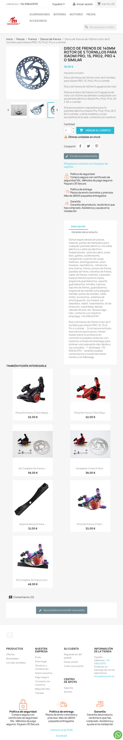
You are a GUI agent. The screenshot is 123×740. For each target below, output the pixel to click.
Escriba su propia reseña (81, 156)
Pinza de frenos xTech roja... (90, 412)
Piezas (91, 14)
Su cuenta (71, 648)
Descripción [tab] (78, 226)
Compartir (80, 146)
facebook (61, 735)
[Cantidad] (68, 130)
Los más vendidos (16, 662)
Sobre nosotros (44, 673)
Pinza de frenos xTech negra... (33, 412)
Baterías (59, 14)
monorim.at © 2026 (61, 730)
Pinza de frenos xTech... (90, 524)
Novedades (12, 658)
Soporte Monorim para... (32, 524)
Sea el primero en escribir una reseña (61, 610)
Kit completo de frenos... (33, 468)
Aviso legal (40, 661)
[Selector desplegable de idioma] (59, 4)
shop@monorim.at (104, 676)
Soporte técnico (68, 689)
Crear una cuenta (73, 666)
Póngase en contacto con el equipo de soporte (86, 165)
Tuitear (88, 146)
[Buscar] (100, 27)
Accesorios (38, 21)
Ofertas (10, 654)
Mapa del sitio (42, 688)
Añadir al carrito (95, 130)
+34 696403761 (29, 4)
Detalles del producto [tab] (85, 232)
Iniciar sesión (71, 661)
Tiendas (39, 693)
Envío (38, 657)
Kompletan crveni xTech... (90, 468)
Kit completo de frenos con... (32, 579)
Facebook (10, 635)
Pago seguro (42, 677)
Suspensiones (39, 14)
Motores (76, 14)
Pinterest (96, 146)
